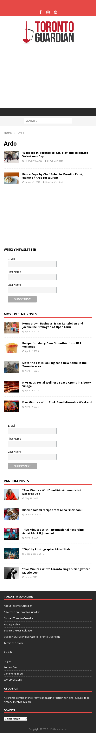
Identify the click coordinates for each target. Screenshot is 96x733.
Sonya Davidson (55, 160)
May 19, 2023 (31, 498)
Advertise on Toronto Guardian (22, 612)
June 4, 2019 (31, 577)
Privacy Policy (12, 624)
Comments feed (13, 673)
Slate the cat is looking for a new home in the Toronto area (54, 364)
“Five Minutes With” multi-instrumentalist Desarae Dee (51, 492)
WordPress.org (13, 679)
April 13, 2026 (32, 331)
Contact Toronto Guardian (19, 618)
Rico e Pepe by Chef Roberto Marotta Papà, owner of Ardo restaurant (52, 175)
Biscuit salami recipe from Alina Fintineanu (52, 510)
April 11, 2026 (32, 370)
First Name (14, 271)
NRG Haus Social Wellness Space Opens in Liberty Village (56, 384)
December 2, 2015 (34, 553)
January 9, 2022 (32, 182)
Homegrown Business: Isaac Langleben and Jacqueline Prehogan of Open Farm (52, 325)
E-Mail (12, 258)
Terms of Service (14, 643)
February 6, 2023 (33, 160)
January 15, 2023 (33, 514)
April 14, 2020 (32, 537)
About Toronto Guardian (18, 605)
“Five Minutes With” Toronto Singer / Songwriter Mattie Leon (56, 570)
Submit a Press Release (18, 630)
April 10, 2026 (32, 390)
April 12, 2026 (32, 351)
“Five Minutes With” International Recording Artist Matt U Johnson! (53, 531)
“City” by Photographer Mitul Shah (46, 549)
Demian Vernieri (54, 182)
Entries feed (11, 667)
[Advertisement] (50, 75)
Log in (7, 661)
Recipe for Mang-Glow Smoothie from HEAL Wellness (52, 344)
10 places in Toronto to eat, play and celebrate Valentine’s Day (55, 154)
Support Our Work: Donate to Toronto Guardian (32, 636)
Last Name (14, 284)
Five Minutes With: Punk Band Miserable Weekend (57, 402)
